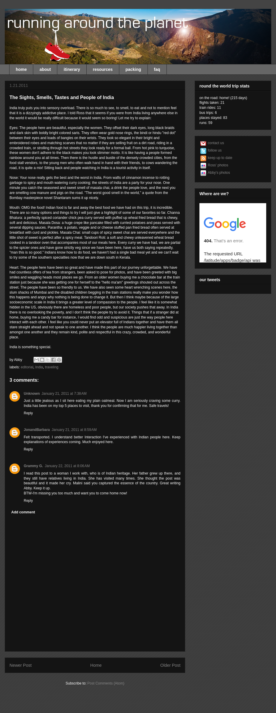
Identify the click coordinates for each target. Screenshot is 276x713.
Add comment (23, 512)
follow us (215, 150)
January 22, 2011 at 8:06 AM (67, 466)
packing (133, 69)
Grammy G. (33, 466)
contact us (216, 143)
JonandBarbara (37, 430)
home (21, 69)
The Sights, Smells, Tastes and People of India (61, 97)
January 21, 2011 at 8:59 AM (74, 430)
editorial (27, 367)
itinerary (72, 69)
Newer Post (20, 665)
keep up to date (220, 158)
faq (157, 69)
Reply (28, 413)
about (45, 69)
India (39, 367)
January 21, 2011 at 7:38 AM (64, 393)
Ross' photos (218, 165)
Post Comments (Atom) (105, 683)
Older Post (170, 665)
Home (95, 665)
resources (103, 69)
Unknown (32, 393)
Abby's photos (219, 173)
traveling (51, 367)
